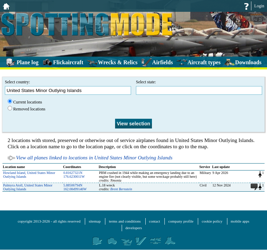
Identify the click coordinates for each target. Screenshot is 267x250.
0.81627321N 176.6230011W (74, 174)
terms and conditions (125, 221)
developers (134, 228)
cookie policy (212, 221)
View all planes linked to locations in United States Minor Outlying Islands (94, 157)
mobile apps (240, 221)
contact (154, 221)
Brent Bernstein (121, 189)
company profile (180, 221)
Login (259, 5)
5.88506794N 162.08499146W (75, 187)
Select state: (199, 87)
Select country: (68, 87)
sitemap (94, 221)
